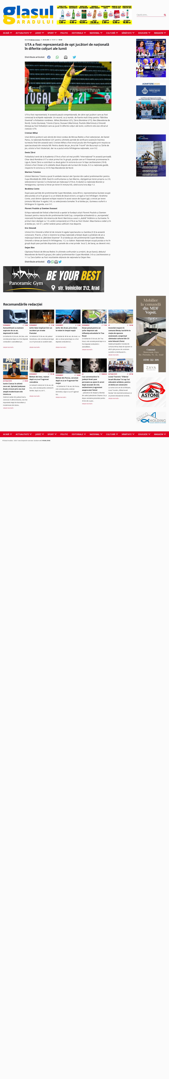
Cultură (112, 33)
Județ (39, 33)
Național (96, 33)
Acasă (7, 33)
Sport (52, 33)
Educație (144, 33)
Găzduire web (38, 440)
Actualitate (24, 33)
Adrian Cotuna (35, 40)
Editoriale (79, 33)
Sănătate (128, 33)
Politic (64, 33)
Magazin (160, 33)
